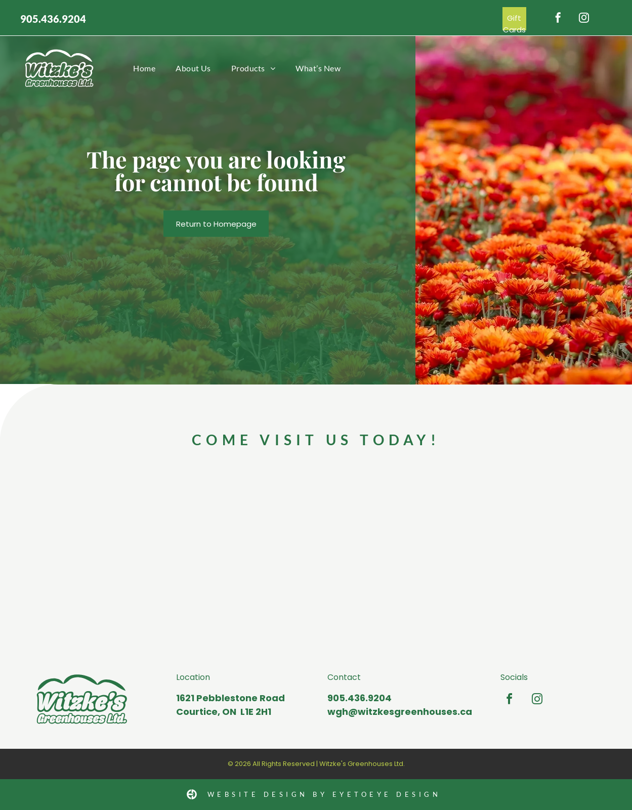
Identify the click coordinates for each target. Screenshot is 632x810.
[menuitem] (144, 68)
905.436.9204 (53, 19)
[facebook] (558, 19)
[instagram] (584, 19)
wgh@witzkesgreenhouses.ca (399, 711)
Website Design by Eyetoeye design (324, 794)
